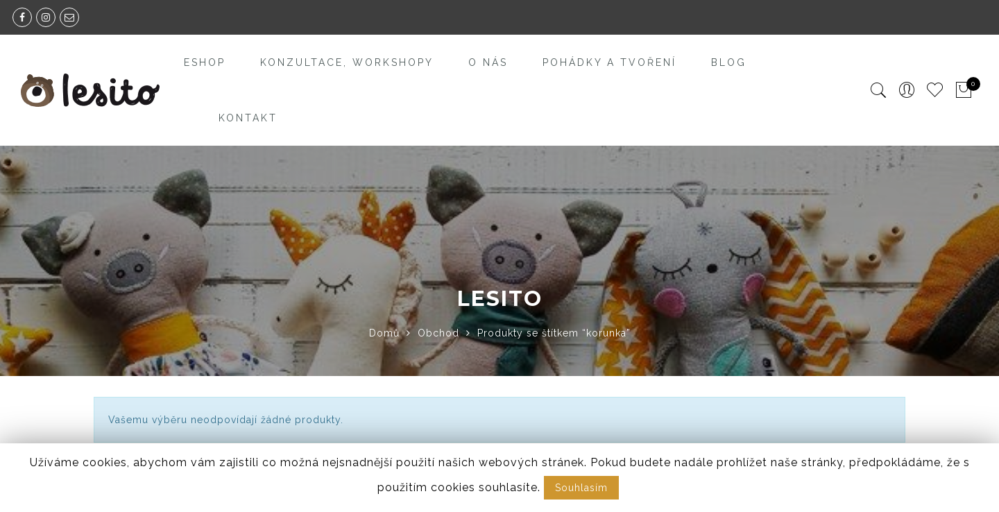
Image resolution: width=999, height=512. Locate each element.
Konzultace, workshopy (347, 62)
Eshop (204, 62)
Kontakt (248, 117)
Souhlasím (581, 487)
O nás (488, 62)
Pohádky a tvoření (609, 62)
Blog (728, 62)
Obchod (438, 333)
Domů (384, 333)
